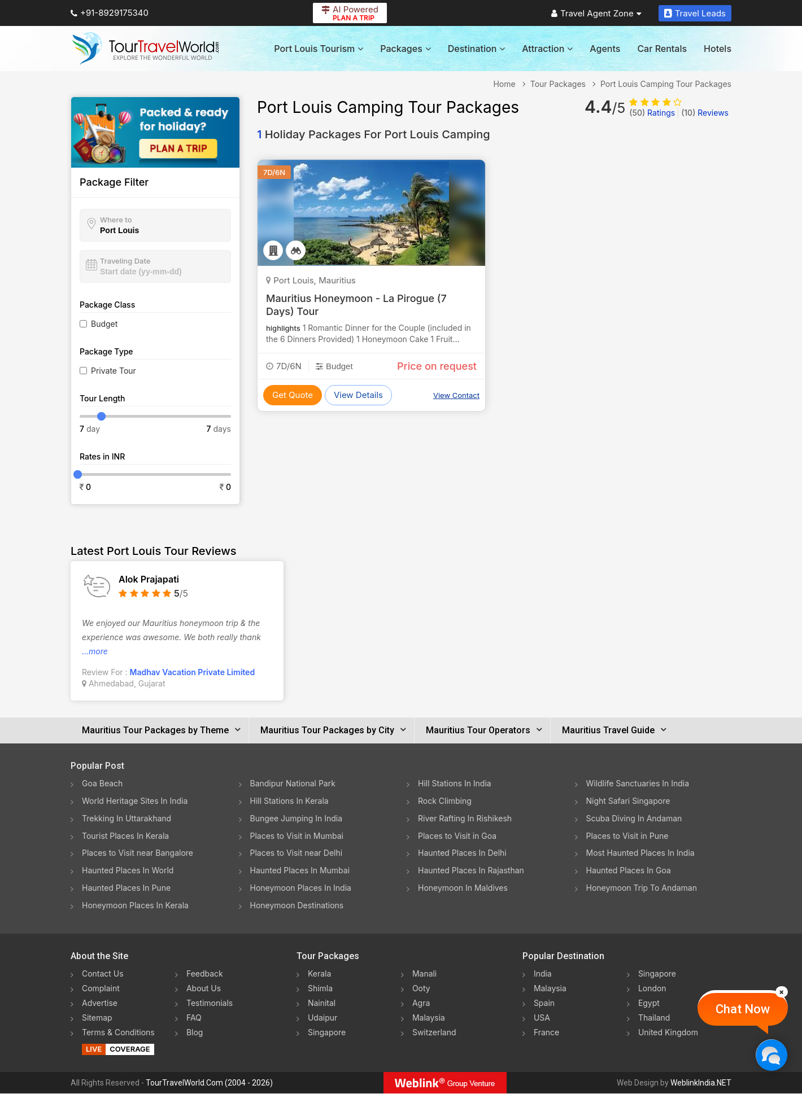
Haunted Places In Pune (126, 888)
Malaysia (428, 1018)
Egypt (649, 1003)
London (652, 989)
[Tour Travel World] (145, 48)
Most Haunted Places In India (640, 853)
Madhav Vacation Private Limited (192, 672)
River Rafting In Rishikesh (465, 818)
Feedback (204, 974)
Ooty (421, 989)
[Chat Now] (771, 1054)
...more (95, 651)
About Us (203, 989)
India (543, 974)
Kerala (319, 974)
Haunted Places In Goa (628, 871)
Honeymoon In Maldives (463, 888)
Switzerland (434, 1033)
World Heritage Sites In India (135, 801)
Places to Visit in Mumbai (297, 836)
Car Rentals (662, 48)
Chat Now (743, 1009)
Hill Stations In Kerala (289, 801)
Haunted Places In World (128, 871)
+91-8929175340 (110, 12)
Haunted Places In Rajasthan (471, 871)
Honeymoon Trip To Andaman (642, 888)
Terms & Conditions (118, 1033)
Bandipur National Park (293, 783)
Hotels (717, 48)
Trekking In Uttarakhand (126, 818)
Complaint (101, 989)
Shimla (320, 989)
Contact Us (103, 974)
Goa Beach (102, 783)
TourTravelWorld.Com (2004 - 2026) (209, 1083)
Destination (476, 48)
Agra (421, 1003)
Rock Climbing (445, 801)
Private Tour (113, 370)
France (546, 1033)
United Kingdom (668, 1033)
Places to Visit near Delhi (296, 853)
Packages (405, 48)
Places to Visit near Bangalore (137, 853)
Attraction (547, 48)
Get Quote (292, 395)
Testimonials (209, 1003)
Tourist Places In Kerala (125, 836)
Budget (104, 324)
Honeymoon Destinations (297, 906)
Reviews (705, 112)
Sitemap (97, 1018)
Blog (194, 1033)
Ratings (652, 112)
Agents (605, 48)
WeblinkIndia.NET (700, 1083)
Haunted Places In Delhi (462, 853)
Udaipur (322, 1018)
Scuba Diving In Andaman (634, 818)
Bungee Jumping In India (296, 818)
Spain (544, 1003)
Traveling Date (125, 260)
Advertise (99, 1003)
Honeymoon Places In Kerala (135, 906)
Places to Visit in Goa (457, 836)
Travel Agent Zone (596, 13)
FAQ (194, 1018)
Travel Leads (695, 13)
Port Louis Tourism (318, 48)
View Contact (456, 395)
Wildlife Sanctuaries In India (638, 783)
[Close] (781, 991)
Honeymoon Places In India (301, 888)
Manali (424, 974)
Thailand (654, 1018)
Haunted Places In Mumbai (300, 871)
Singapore (327, 1033)
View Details (358, 395)
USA (542, 1018)
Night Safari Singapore (628, 801)
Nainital (321, 1003)
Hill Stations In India (454, 783)
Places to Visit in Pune (627, 836)
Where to (116, 219)
